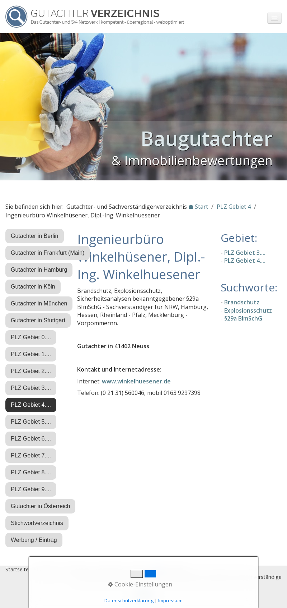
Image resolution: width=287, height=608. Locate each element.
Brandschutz (241, 302)
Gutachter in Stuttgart (38, 320)
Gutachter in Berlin (34, 236)
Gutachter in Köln (33, 287)
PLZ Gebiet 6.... (31, 439)
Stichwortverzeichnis (37, 523)
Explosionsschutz (248, 310)
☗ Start (198, 207)
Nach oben (143, 596)
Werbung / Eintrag (34, 540)
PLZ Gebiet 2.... (31, 371)
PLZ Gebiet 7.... (31, 455)
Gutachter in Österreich (40, 506)
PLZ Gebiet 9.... (31, 489)
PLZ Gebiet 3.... (31, 388)
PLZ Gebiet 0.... (31, 337)
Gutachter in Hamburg (39, 270)
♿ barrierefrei (170, 569)
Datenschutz (111, 569)
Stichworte (46, 569)
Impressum (77, 569)
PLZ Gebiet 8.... (31, 472)
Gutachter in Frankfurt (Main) (47, 253)
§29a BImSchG (243, 318)
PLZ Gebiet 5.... (31, 422)
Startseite (17, 569)
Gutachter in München (39, 303)
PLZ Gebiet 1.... (31, 354)
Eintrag (139, 569)
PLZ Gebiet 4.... (31, 405)
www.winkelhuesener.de (136, 381)
